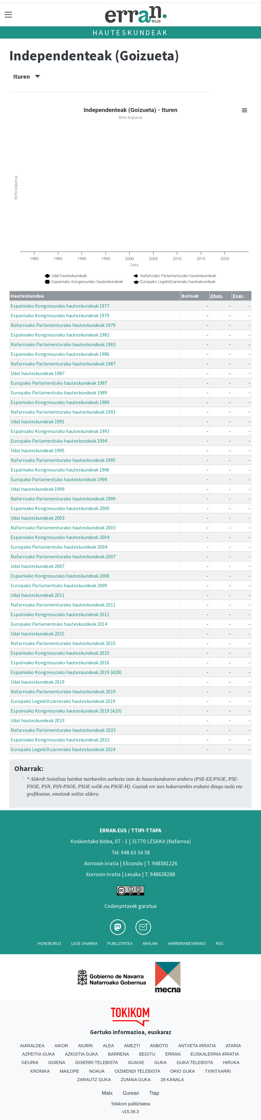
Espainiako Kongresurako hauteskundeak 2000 (60, 508)
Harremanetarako (187, 943)
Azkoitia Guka (81, 1054)
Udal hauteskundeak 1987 (37, 373)
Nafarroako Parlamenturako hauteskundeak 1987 (63, 363)
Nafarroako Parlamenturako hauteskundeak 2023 (63, 730)
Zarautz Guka (94, 1079)
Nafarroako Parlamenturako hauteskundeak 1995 (63, 460)
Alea (108, 1045)
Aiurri (85, 1045)
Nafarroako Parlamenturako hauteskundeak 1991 (63, 412)
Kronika (40, 1071)
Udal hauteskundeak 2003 (37, 518)
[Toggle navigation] (8, 14)
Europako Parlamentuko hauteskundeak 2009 (59, 585)
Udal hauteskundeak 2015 (37, 633)
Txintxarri (218, 1071)
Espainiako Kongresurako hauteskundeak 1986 (60, 354)
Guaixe (136, 1062)
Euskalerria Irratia (215, 1054)
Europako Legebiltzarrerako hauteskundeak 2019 (63, 701)
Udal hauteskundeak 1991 (37, 421)
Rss (219, 943)
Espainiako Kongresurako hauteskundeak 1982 (60, 335)
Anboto (159, 1045)
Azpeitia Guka (38, 1054)
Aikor (61, 1045)
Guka (160, 1062)
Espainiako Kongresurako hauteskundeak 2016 (60, 662)
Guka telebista (195, 1062)
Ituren (26, 76)
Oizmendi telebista (137, 1071)
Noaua (97, 1071)
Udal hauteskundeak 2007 (37, 566)
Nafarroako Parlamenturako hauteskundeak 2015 (63, 643)
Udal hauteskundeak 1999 (37, 489)
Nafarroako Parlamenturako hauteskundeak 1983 (63, 344)
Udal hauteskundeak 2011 (37, 595)
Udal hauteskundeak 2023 (37, 720)
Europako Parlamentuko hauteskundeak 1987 (59, 383)
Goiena (56, 1062)
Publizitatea (120, 943)
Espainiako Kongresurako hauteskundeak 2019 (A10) (66, 711)
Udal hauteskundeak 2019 (37, 682)
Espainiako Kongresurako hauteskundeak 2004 (60, 537)
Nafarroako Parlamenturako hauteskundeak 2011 (63, 605)
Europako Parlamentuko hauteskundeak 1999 (59, 479)
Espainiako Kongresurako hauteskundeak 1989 (60, 402)
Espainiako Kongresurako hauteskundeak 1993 (60, 431)
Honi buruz (49, 943)
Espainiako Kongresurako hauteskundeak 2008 (60, 576)
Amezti (132, 1045)
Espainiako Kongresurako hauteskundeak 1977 (60, 306)
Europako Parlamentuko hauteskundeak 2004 (59, 547)
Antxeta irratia (197, 1045)
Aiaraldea (32, 1045)
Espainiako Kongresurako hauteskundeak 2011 (60, 614)
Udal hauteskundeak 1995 (37, 450)
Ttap (154, 1093)
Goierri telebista (96, 1062)
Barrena (118, 1054)
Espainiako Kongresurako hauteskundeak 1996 (60, 470)
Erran (173, 1054)
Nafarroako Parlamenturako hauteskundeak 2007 (63, 556)
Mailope (69, 1071)
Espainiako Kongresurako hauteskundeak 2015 (60, 653)
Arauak (150, 943)
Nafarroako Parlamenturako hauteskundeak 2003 (63, 527)
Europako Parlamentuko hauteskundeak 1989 (59, 392)
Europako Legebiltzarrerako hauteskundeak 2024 (63, 749)
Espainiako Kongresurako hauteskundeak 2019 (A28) (66, 672)
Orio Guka (182, 1071)
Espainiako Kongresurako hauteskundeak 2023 (60, 740)
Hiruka (231, 1062)
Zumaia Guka (136, 1079)
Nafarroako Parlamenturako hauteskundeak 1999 (63, 498)
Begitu (147, 1054)
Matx (107, 1093)
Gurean (131, 1093)
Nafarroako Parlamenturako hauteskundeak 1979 (63, 325)
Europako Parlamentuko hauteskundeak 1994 (59, 441)
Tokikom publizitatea (130, 1103)
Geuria (29, 1062)
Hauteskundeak (130, 32)
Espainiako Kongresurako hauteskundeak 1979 (60, 315)
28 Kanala (172, 1079)
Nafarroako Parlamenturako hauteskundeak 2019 (63, 691)
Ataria (233, 1045)
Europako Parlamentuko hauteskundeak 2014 (59, 624)
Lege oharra (84, 943)
